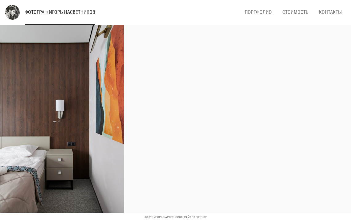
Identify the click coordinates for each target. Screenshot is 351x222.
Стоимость (295, 12)
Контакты (330, 12)
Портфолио (258, 12)
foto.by (201, 217)
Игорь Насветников (60, 12)
